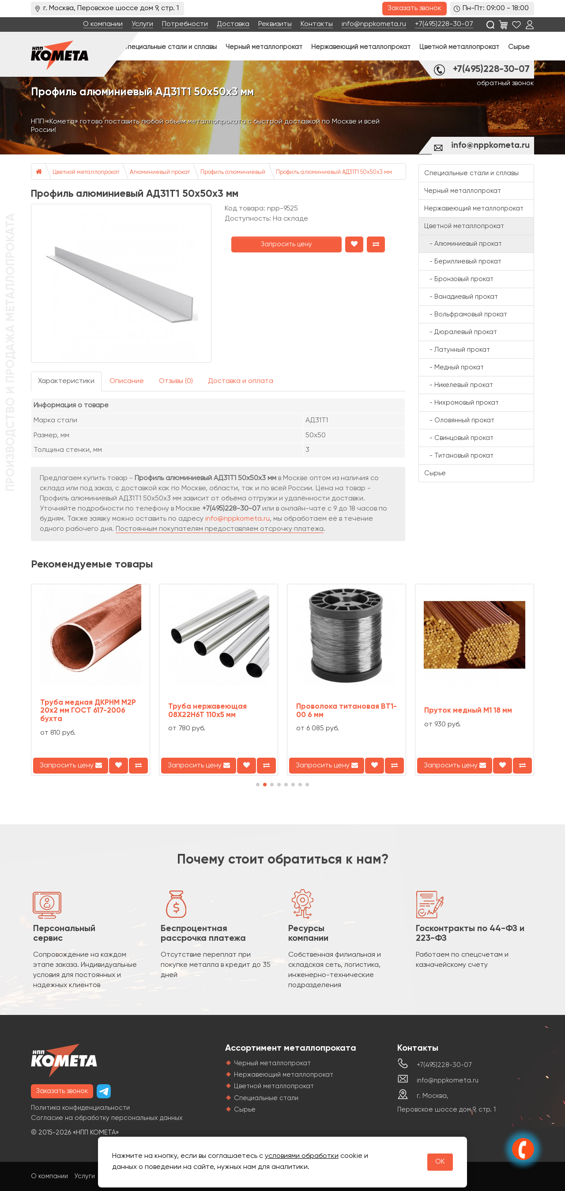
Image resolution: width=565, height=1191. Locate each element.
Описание (126, 381)
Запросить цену (286, 244)
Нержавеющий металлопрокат (361, 47)
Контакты (317, 24)
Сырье (519, 47)
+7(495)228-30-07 (444, 24)
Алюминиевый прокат (160, 172)
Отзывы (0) (176, 381)
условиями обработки (302, 1156)
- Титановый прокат (458, 455)
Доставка (233, 24)
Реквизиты (275, 24)
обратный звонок (505, 83)
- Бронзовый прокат (458, 279)
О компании (103, 24)
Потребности (185, 24)
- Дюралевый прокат (460, 332)
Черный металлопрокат (264, 47)
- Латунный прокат (457, 349)
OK (440, 1161)
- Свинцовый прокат (458, 438)
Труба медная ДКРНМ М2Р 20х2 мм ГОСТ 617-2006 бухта (88, 711)
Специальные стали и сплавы (169, 47)
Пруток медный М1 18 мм (468, 710)
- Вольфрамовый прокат (465, 314)
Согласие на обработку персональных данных (107, 1118)
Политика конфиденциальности (80, 1108)
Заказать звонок (414, 8)
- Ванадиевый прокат (461, 296)
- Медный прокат (454, 367)
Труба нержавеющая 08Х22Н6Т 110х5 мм (207, 711)
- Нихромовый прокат (461, 402)
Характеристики (66, 381)
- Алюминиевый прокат (463, 243)
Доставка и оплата (240, 381)
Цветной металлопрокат (459, 47)
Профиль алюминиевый (232, 172)
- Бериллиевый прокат (462, 261)
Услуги (142, 24)
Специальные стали (266, 1098)
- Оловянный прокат (459, 420)
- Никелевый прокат (458, 385)
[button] (258, 784)
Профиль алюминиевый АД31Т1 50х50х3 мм (334, 172)
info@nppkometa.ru (374, 24)
